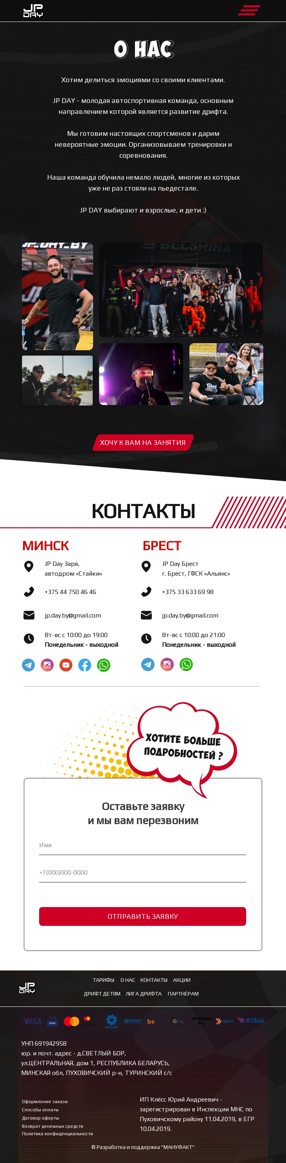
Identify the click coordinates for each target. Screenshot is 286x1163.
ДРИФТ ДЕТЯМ (102, 993)
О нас (128, 980)
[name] (142, 845)
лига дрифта (144, 993)
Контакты (153, 980)
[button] (143, 442)
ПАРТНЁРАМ (183, 993)
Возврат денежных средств (52, 1126)
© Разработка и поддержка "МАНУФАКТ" (143, 1147)
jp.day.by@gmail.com (73, 615)
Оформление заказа (45, 1101)
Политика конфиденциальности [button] (57, 1133)
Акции (182, 980)
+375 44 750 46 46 (70, 592)
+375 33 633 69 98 (188, 592)
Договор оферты (40, 1118)
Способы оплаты (40, 1110)
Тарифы (103, 980)
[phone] (142, 872)
